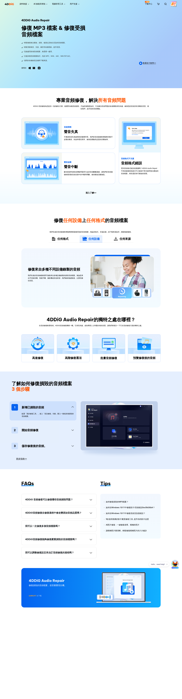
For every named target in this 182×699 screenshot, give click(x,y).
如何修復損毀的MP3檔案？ (117, 501)
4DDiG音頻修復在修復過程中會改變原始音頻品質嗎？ (53, 512)
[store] (158, 4)
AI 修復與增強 (39, 4)
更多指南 (21, 459)
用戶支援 (73, 4)
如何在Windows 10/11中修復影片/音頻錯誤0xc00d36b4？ (130, 507)
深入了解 (91, 192)
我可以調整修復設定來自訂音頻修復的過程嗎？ (49, 552)
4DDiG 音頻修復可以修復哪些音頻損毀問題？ (49, 499)
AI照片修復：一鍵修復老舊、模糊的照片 (122, 524)
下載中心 (148, 3)
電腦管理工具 (57, 4)
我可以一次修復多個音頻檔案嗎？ (42, 526)
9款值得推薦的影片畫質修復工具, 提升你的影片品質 (127, 519)
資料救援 (23, 4)
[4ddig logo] (9, 4)
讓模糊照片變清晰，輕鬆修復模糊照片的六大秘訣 (126, 530)
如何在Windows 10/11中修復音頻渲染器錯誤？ (125, 513)
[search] (165, 4)
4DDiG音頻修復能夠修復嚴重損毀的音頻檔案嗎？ (51, 539)
